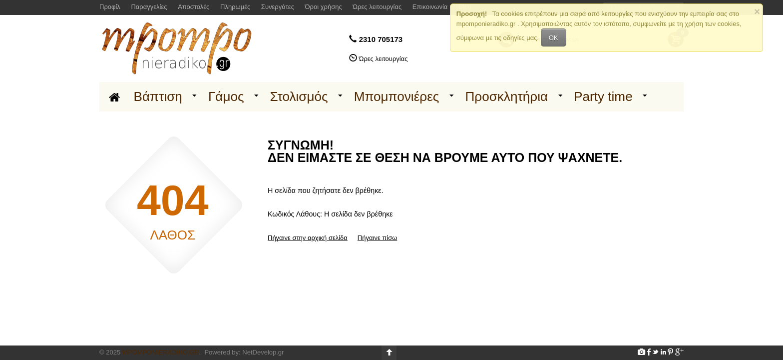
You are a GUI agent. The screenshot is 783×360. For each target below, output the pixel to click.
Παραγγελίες (149, 6)
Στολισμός (299, 96)
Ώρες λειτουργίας (377, 6)
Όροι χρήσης (323, 6)
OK (553, 38)
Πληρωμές (235, 6)
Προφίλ (109, 6)
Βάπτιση (158, 96)
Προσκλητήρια (506, 96)
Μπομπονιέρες (396, 96)
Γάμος (226, 96)
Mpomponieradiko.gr (160, 352)
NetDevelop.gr (263, 352)
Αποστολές (193, 6)
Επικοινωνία (430, 6)
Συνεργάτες (277, 6)
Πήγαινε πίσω (377, 238)
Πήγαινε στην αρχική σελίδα (308, 238)
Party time (603, 96)
